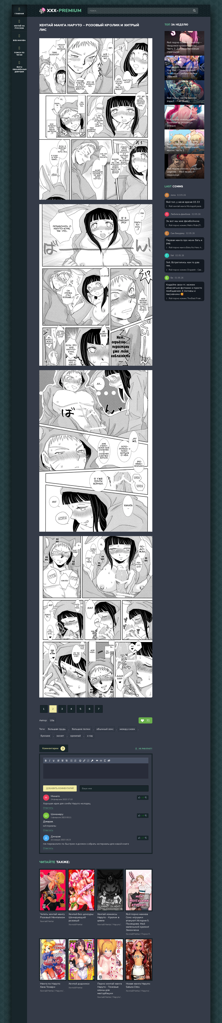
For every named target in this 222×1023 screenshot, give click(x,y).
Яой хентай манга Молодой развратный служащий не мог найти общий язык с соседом (184, 206)
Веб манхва (19, 37)
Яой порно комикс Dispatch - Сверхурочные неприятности (184, 270)
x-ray (90, 736)
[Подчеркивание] (53, 761)
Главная (19, 10)
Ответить (48, 807)
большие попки (81, 729)
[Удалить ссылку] (88, 761)
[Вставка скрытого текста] (109, 761)
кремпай (75, 736)
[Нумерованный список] (75, 761)
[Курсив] (49, 761)
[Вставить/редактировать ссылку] (84, 761)
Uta (52, 720)
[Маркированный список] (71, 761)
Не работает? (143, 748)
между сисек (127, 729)
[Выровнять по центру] (62, 761)
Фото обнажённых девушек (20, 66)
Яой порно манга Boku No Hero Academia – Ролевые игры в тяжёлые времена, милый (184, 248)
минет (60, 736)
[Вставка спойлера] (105, 761)
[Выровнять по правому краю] (66, 761)
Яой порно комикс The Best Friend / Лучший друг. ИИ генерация (184, 298)
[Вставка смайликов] (80, 761)
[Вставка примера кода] (101, 761)
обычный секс (105, 729)
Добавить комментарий (60, 788)
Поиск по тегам (19, 50)
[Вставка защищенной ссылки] (92, 761)
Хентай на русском (19, 24)
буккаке (45, 736)
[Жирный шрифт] (46, 761)
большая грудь (57, 729)
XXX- (64, 11)
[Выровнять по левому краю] (58, 761)
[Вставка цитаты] (97, 761)
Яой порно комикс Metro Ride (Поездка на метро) (184, 225)
